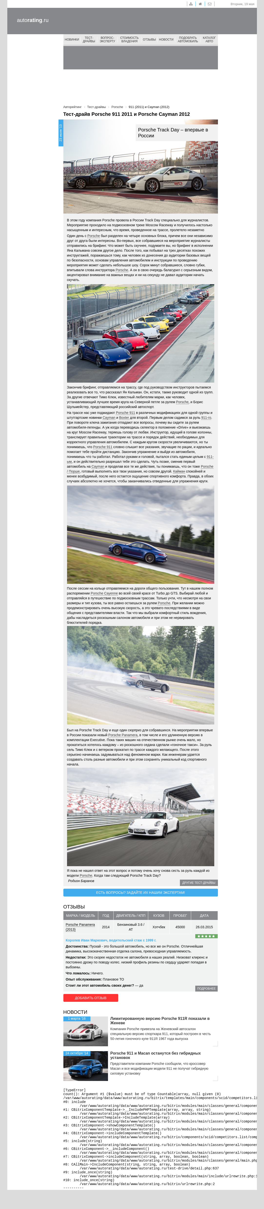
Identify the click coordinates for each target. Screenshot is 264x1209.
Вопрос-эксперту (107, 39)
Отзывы (149, 39)
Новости (166, 39)
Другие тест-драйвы (198, 883)
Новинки (72, 39)
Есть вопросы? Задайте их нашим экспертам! (140, 893)
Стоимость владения (129, 39)
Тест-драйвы (89, 39)
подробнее (206, 988)
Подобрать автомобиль (188, 39)
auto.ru (33, 20)
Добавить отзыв (90, 998)
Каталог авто (209, 39)
